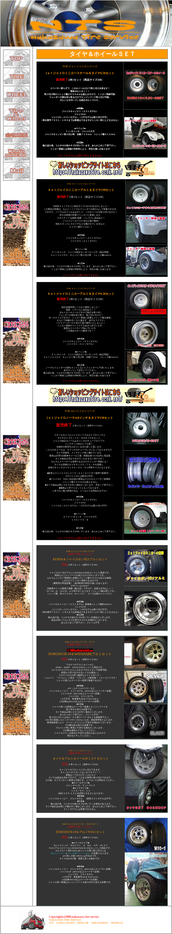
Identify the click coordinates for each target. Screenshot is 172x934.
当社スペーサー (57, 853)
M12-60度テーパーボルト (79, 853)
